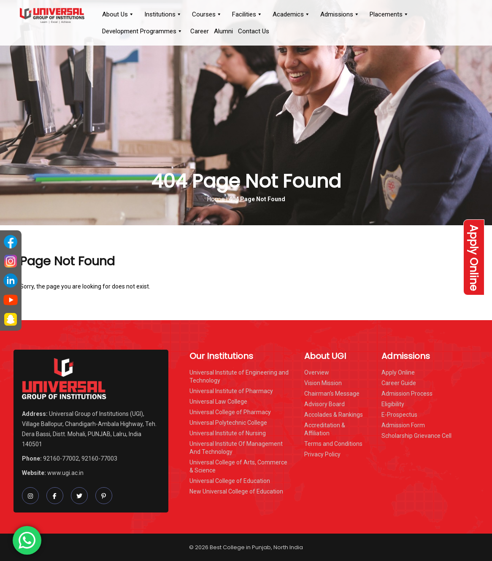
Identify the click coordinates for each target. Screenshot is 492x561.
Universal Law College (218, 401)
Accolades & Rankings (333, 414)
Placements (389, 14)
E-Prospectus (399, 414)
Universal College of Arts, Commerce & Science (238, 466)
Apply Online (473, 257)
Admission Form (403, 425)
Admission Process (407, 393)
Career (199, 31)
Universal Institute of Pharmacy (231, 391)
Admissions (340, 14)
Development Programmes (142, 31)
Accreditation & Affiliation (324, 429)
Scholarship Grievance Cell (416, 435)
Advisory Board (324, 404)
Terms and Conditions (333, 443)
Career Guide (398, 383)
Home (216, 199)
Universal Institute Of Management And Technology (236, 447)
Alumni (223, 31)
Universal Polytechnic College (228, 422)
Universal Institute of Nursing (227, 433)
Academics (291, 14)
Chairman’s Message (332, 393)
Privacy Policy (322, 454)
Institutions (163, 14)
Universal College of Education (229, 480)
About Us (118, 14)
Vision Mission (323, 383)
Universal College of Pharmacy (230, 412)
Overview (316, 372)
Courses (207, 14)
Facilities (247, 14)
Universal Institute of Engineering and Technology (239, 376)
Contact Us (253, 31)
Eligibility (392, 404)
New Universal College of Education (236, 491)
